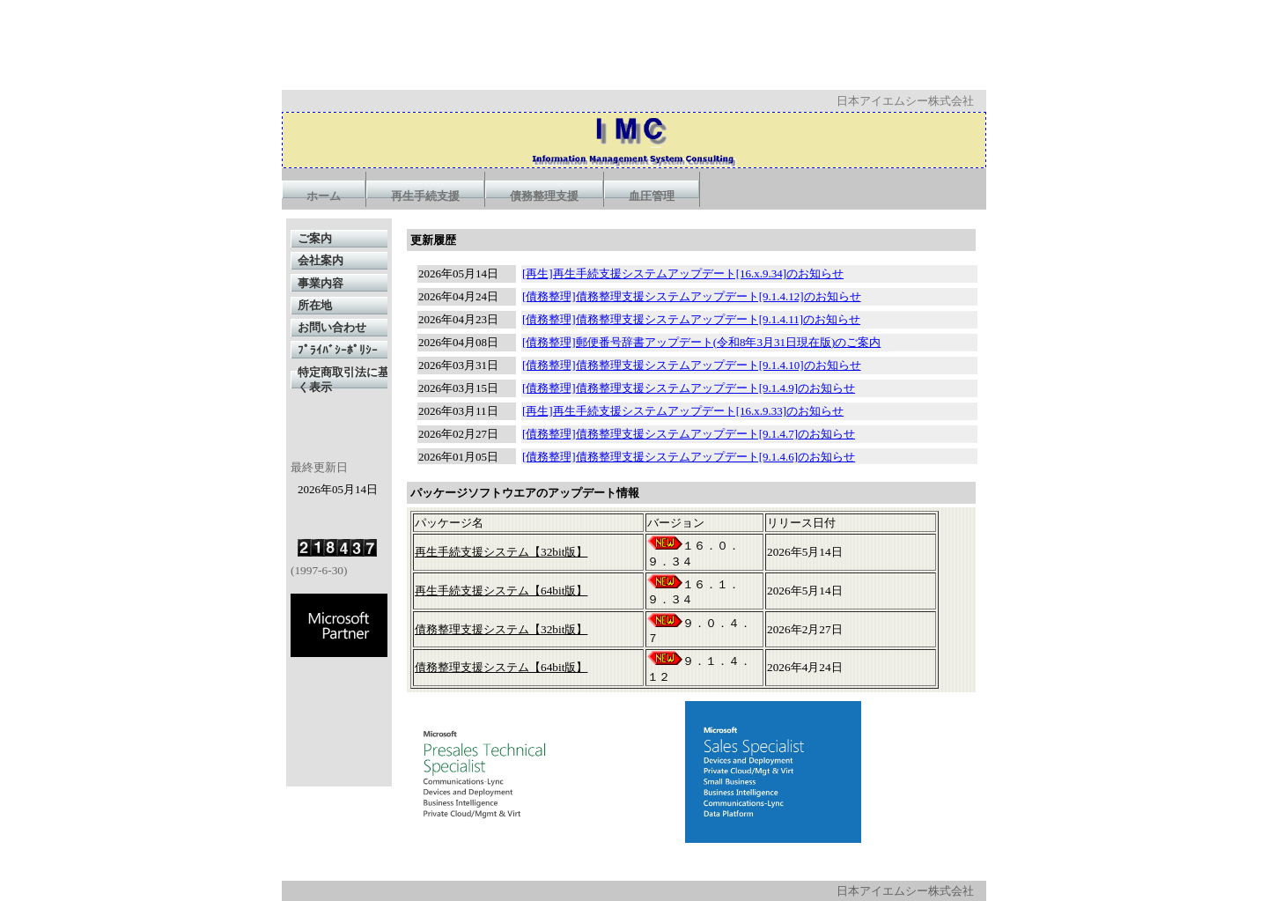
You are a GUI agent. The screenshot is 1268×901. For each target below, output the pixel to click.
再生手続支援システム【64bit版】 (501, 590)
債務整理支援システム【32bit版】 (501, 629)
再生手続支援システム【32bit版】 (501, 551)
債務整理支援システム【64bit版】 (501, 667)
